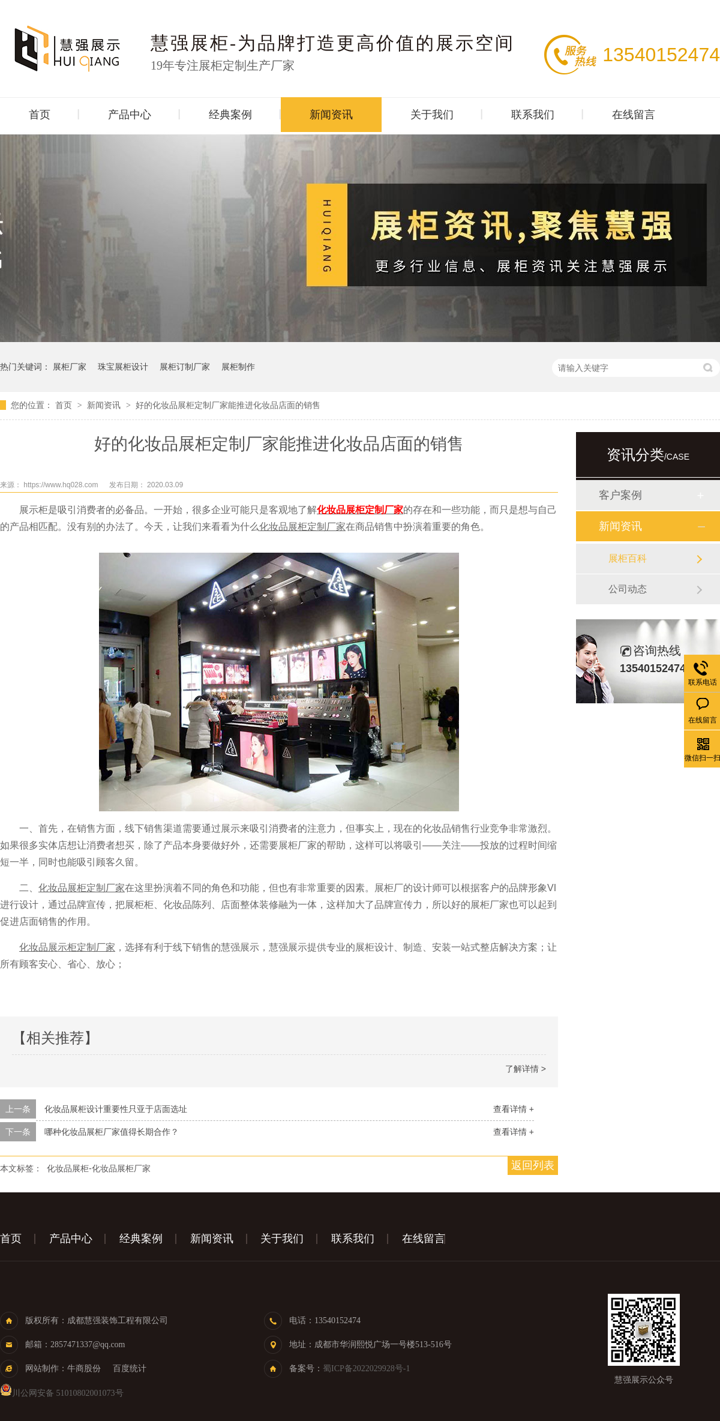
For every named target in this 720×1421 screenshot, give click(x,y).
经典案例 (230, 115)
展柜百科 (627, 558)
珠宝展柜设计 (123, 366)
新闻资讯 (331, 115)
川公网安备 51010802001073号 (62, 1393)
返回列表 (532, 1165)
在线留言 (633, 115)
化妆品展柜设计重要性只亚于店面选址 (115, 1109)
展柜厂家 (69, 366)
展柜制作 (238, 366)
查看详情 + (513, 1109)
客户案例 (620, 495)
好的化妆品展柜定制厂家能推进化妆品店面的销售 (228, 405)
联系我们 (532, 115)
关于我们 (432, 115)
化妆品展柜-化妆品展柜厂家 (99, 1168)
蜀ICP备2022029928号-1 (366, 1368)
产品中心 (129, 115)
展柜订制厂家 (185, 366)
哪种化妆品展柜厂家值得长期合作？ (111, 1132)
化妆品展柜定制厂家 (360, 510)
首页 (39, 115)
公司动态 (627, 589)
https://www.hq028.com (61, 485)
